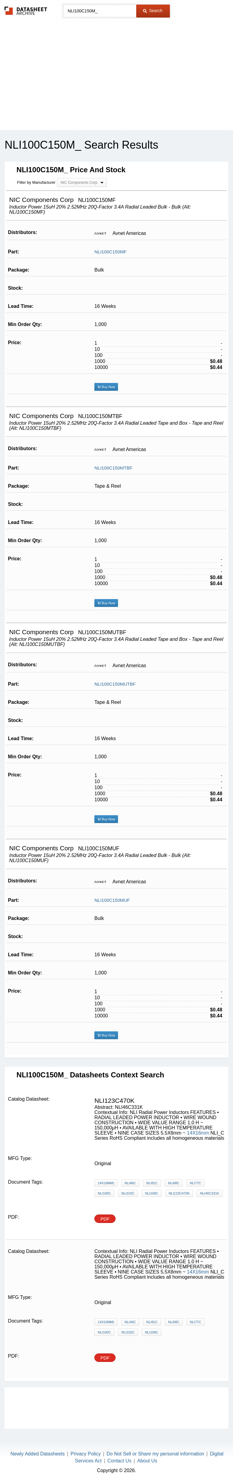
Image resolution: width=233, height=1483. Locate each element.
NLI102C (127, 1193)
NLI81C (151, 1183)
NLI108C (151, 1193)
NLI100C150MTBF (113, 467)
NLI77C (195, 1183)
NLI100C (104, 1193)
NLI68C (173, 1183)
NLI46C (130, 1183)
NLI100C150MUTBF (115, 684)
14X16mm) (106, 1183)
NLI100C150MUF (112, 900)
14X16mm (198, 1132)
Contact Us (119, 1460)
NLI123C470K (179, 1193)
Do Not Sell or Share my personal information (155, 1453)
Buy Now (106, 387)
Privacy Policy (85, 1453)
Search (152, 10)
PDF (105, 1218)
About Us (147, 1460)
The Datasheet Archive (26, 11)
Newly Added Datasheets (38, 1453)
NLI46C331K (209, 1193)
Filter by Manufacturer (36, 182)
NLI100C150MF (110, 251)
